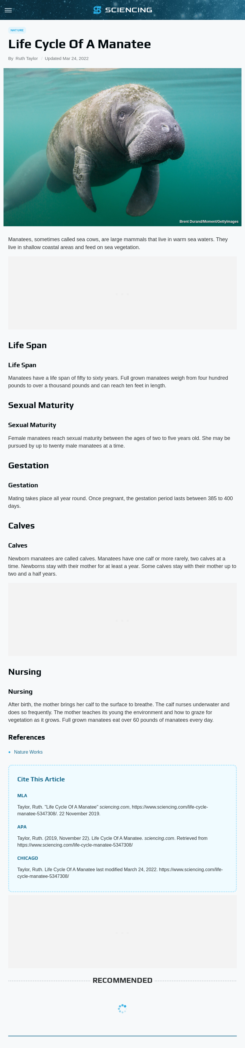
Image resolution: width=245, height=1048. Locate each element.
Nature (17, 30)
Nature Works (28, 752)
